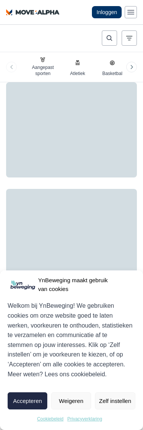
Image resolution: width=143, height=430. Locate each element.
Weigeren (71, 401)
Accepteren (27, 401)
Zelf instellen (115, 401)
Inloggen (106, 12)
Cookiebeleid (50, 419)
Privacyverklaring (84, 419)
